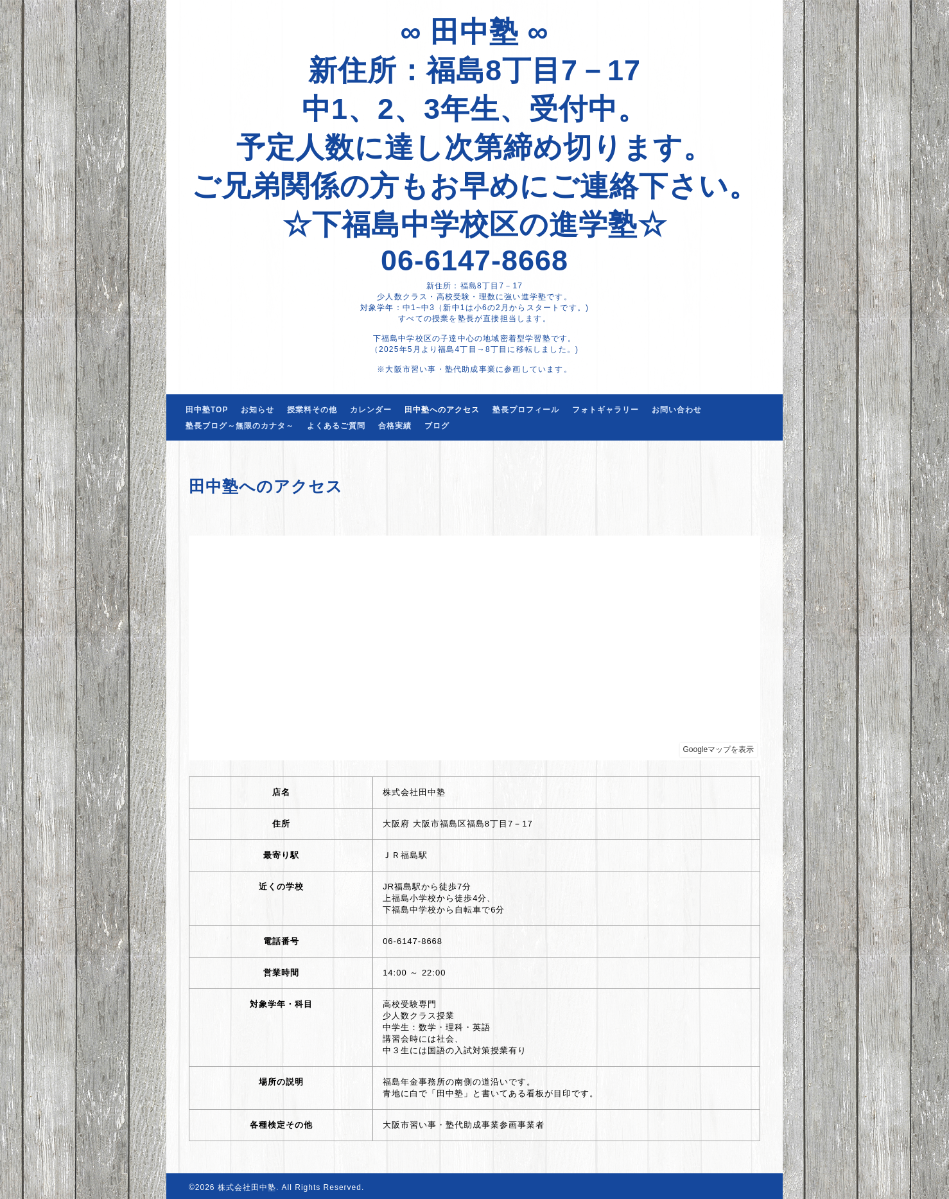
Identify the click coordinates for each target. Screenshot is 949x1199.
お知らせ (257, 409)
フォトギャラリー (605, 409)
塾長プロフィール (525, 409)
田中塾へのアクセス (442, 409)
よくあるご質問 (336, 425)
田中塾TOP (207, 409)
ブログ (436, 425)
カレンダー (371, 409)
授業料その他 (312, 409)
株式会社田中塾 (247, 1187)
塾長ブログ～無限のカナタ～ (240, 425)
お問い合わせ (677, 409)
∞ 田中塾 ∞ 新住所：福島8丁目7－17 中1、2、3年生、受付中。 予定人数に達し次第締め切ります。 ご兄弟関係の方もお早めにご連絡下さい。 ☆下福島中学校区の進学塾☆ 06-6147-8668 (474, 146)
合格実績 (395, 425)
